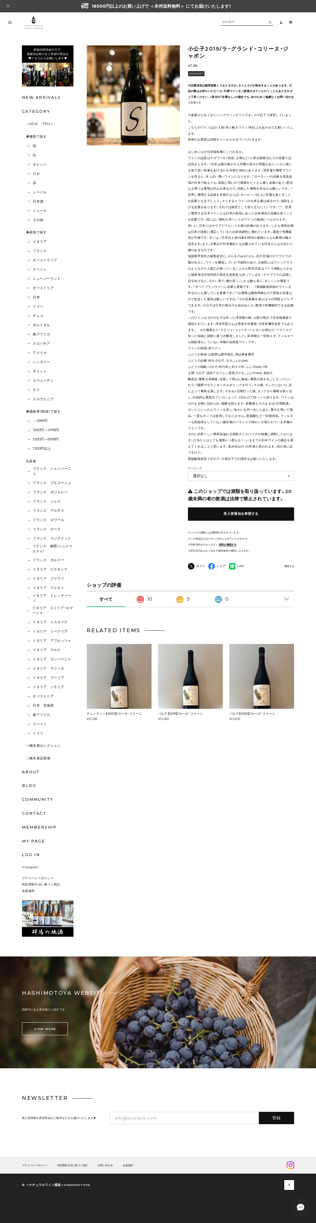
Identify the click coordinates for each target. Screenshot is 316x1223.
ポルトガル (41, 325)
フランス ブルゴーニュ (52, 483)
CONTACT (34, 813)
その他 (38, 220)
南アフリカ (41, 334)
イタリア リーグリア (50, 631)
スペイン (40, 269)
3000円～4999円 (46, 430)
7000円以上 (42, 449)
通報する (289, 566)
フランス (40, 251)
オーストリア (43, 288)
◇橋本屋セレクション (43, 746)
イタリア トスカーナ (50, 622)
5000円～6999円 (46, 439)
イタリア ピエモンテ (50, 569)
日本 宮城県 (43, 706)
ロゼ (36, 174)
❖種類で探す (36, 137)
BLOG (29, 785)
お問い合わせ (105, 1165)
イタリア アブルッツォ (52, 641)
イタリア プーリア (48, 678)
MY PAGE (33, 841)
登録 (276, 1117)
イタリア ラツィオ (48, 668)
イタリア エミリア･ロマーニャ (52, 610)
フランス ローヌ (47, 529)
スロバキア (41, 344)
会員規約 (28, 891)
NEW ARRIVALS (41, 97)
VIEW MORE (45, 1029)
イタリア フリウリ (48, 579)
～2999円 (40, 421)
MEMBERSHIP (39, 827)
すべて (105, 599)
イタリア (40, 242)
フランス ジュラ (47, 501)
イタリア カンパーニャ (52, 659)
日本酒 (38, 202)
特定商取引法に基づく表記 (41, 884)
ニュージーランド (47, 279)
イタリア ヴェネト (48, 588)
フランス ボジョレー (50, 492)
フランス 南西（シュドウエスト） (52, 548)
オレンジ (40, 164)
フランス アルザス (48, 511)
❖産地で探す (36, 232)
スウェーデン (43, 381)
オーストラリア (45, 260)
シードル (40, 192)
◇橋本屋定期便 (38, 758)
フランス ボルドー (48, 560)
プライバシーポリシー (38, 878)
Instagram (30, 867)
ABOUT (31, 772)
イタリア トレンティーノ (52, 598)
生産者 (31, 461)
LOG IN (31, 854)
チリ (36, 390)
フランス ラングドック (52, 538)
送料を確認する (228, 544)
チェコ (38, 316)
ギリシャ (40, 371)
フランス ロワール (48, 520)
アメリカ (40, 353)
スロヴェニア (43, 399)
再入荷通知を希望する (240, 514)
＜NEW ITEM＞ (40, 124)
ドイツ (38, 307)
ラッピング (195, 468)
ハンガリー (41, 362)
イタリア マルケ (47, 650)
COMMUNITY (37, 799)
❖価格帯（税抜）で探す (43, 412)
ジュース (40, 211)
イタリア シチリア (48, 687)
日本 (36, 297)
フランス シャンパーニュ (52, 471)
